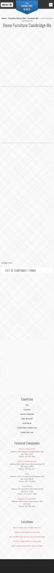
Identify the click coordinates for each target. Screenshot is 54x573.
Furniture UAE (27, 432)
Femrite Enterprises (27, 499)
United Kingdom (27, 414)
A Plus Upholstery (27, 449)
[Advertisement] (27, 58)
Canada (27, 410)
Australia (27, 423)
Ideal (27, 474)
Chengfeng (27, 486)
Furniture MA (33, 18)
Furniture (27, 6)
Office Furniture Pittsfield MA (27, 541)
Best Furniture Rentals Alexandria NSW (27, 537)
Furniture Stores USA (17, 18)
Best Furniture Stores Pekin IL (27, 528)
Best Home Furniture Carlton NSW (27, 546)
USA (27, 405)
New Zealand (27, 419)
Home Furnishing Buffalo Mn (27, 532)
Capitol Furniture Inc (27, 461)
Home (4, 18)
